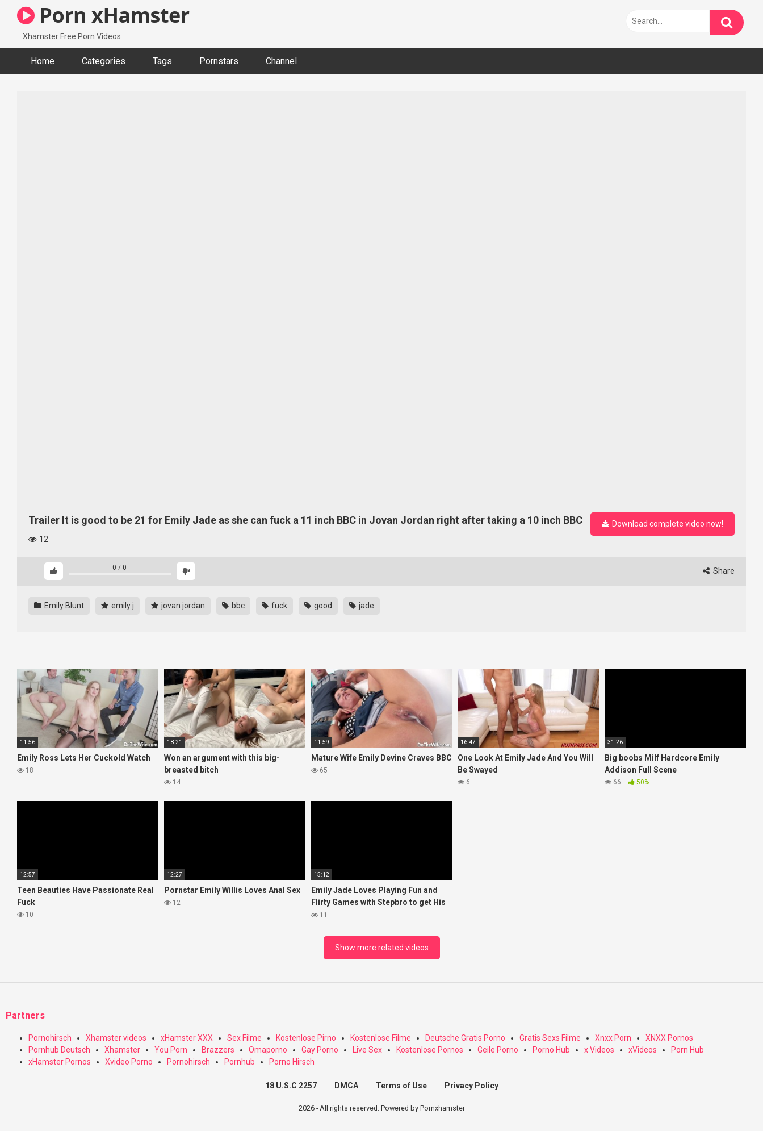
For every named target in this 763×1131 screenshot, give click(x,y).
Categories (103, 61)
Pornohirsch (50, 1037)
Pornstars (218, 61)
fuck (274, 605)
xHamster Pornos (59, 1061)
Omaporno (268, 1049)
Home (42, 61)
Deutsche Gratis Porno (465, 1037)
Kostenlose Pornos (429, 1049)
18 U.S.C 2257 (291, 1085)
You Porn (170, 1049)
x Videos (599, 1049)
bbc (233, 605)
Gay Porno (319, 1049)
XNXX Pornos (669, 1037)
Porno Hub (551, 1049)
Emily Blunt (59, 605)
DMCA (346, 1085)
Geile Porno (497, 1049)
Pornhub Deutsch (59, 1049)
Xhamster (122, 1049)
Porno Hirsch (292, 1061)
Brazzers (218, 1049)
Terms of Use (401, 1085)
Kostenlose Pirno (306, 1037)
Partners (25, 1015)
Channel (281, 61)
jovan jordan (178, 605)
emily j (117, 605)
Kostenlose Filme (380, 1037)
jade (361, 605)
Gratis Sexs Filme (550, 1037)
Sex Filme (244, 1037)
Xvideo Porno (129, 1061)
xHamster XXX (187, 1037)
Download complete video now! (662, 523)
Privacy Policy (471, 1085)
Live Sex (367, 1049)
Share (719, 570)
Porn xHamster (103, 15)
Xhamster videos (116, 1037)
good (318, 605)
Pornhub (239, 1061)
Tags (162, 61)
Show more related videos (382, 947)
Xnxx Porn (613, 1037)
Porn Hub (687, 1049)
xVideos (642, 1049)
